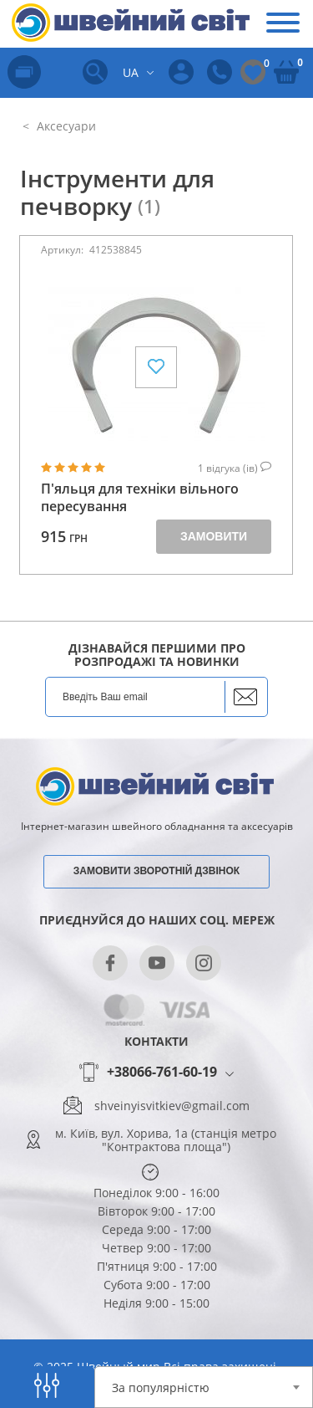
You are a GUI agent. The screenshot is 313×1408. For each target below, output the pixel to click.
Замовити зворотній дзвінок (156, 871)
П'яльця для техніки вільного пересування (140, 497)
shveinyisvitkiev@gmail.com (172, 1106)
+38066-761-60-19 (162, 1072)
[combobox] (204, 1387)
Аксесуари (64, 126)
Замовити (213, 536)
